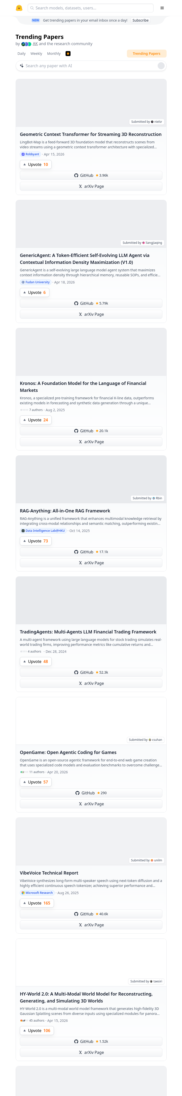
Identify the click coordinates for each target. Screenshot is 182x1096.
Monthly (54, 53)
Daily (22, 53)
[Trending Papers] (68, 53)
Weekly (36, 53)
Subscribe (140, 20)
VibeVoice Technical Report (49, 873)
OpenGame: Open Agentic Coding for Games (68, 752)
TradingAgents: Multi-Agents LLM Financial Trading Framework (88, 632)
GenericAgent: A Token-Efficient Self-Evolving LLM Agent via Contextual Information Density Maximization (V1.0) (84, 258)
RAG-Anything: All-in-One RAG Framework (65, 511)
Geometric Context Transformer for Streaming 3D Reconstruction (91, 134)
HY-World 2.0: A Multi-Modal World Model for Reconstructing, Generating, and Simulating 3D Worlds (86, 997)
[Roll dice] (161, 65)
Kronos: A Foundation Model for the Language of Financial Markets (83, 386)
